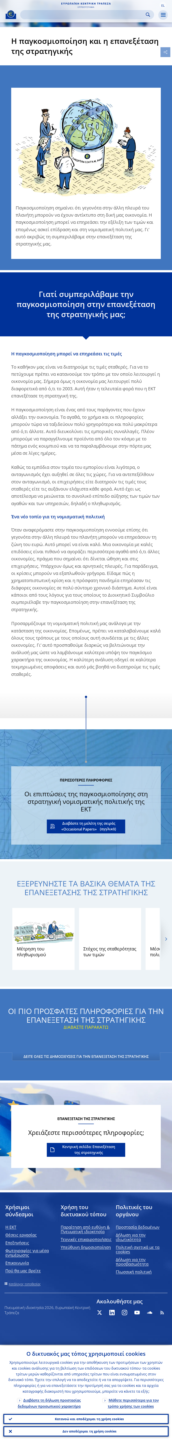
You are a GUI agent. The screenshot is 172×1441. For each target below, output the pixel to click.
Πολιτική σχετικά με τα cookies (137, 1249)
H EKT (10, 1227)
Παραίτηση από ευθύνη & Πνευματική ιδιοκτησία (85, 1229)
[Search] (83, 15)
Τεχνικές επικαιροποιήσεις (86, 1239)
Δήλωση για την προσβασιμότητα (132, 1262)
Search (148, 15)
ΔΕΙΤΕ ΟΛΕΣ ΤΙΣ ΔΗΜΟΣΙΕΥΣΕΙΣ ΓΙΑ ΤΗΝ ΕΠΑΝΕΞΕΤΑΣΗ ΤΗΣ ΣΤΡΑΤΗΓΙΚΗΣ (86, 1056)
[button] (162, 5)
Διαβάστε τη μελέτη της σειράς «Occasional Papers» (88, 826)
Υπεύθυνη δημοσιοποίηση (86, 1247)
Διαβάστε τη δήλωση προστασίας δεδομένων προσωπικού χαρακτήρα (49, 1402)
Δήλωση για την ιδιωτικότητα (131, 1237)
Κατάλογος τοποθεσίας (25, 1284)
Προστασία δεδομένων (137, 1227)
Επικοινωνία (17, 1263)
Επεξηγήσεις (17, 1242)
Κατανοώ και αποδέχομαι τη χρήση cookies (89, 1418)
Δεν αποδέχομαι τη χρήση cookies (89, 1431)
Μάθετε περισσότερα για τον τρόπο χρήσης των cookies (133, 1402)
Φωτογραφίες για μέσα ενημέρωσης (27, 1253)
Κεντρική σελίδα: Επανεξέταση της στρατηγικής (88, 1149)
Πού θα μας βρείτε (23, 1270)
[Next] (166, 939)
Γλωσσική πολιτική (134, 1271)
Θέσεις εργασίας (21, 1235)
